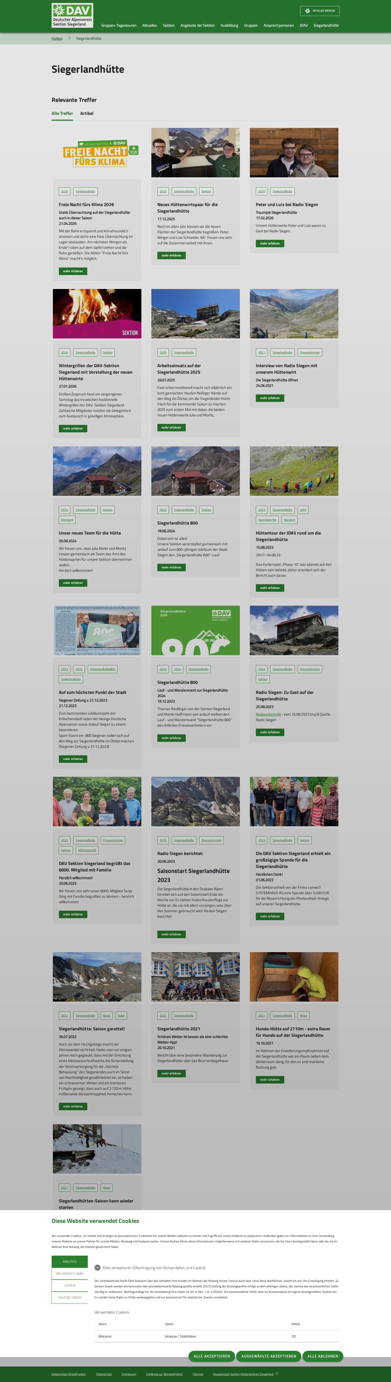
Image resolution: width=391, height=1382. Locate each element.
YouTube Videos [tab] (70, 1297)
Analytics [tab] (70, 1261)
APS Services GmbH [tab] (70, 1273)
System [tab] (69, 1285)
